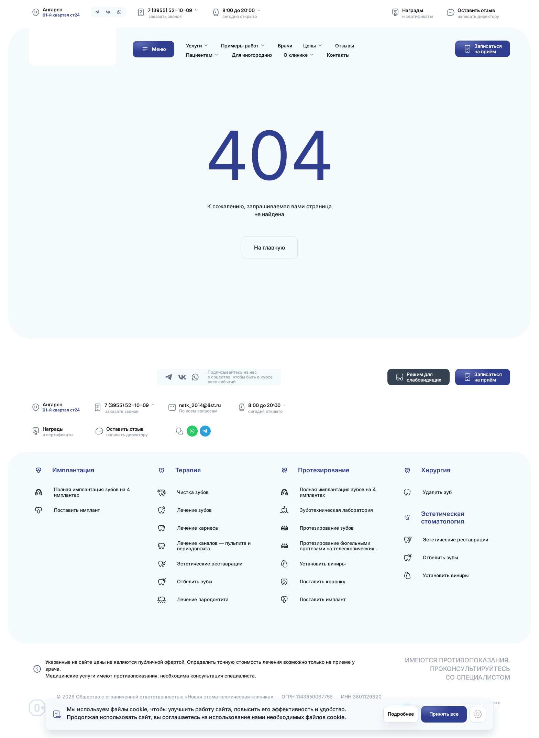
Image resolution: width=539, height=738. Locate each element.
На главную (269, 247)
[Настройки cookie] (478, 714)
